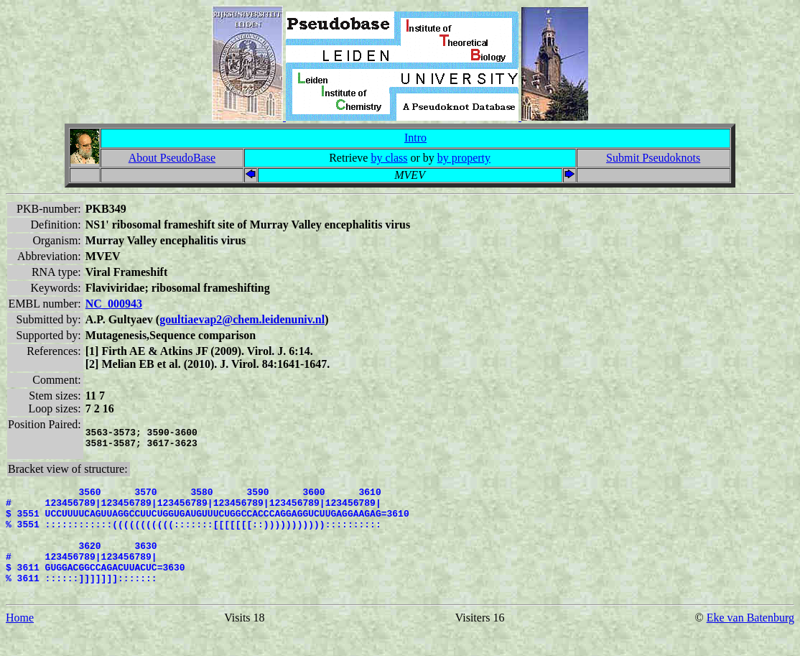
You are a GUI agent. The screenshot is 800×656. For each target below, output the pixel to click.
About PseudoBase (172, 158)
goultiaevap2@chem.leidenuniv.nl (242, 319)
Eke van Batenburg (750, 643)
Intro (415, 137)
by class (389, 158)
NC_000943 (113, 303)
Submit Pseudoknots (653, 158)
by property (463, 158)
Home (20, 643)
